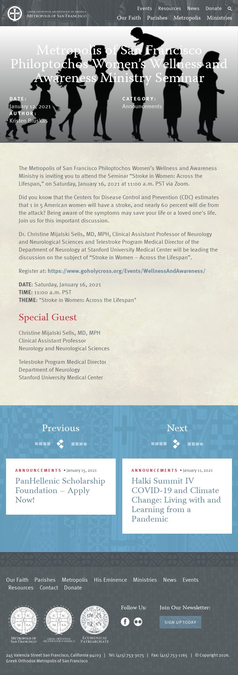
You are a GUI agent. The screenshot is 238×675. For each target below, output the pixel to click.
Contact (49, 587)
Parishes (157, 18)
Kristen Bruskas (28, 120)
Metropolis (187, 18)
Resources (169, 8)
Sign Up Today (180, 622)
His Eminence (110, 579)
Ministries (219, 18)
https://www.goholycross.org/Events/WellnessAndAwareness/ (127, 270)
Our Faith (129, 18)
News (193, 8)
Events (144, 8)
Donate (214, 8)
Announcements (142, 106)
